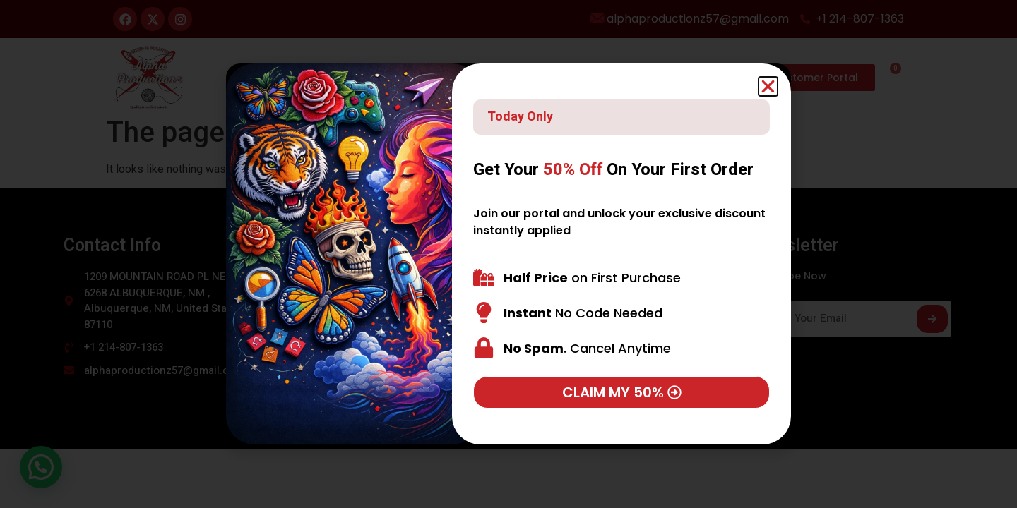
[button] (768, 86)
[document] (508, 254)
